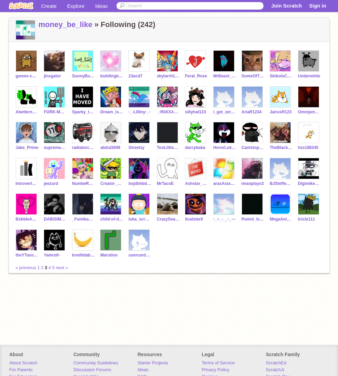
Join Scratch (286, 6)
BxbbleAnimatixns (27, 219)
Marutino (109, 255)
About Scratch (23, 362)
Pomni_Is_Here (253, 219)
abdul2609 (110, 147)
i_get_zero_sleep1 (224, 112)
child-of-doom (111, 219)
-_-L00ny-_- (139, 112)
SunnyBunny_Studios (83, 76)
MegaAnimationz (281, 219)
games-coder (27, 76)
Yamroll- (52, 255)
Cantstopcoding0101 (253, 147)
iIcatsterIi (194, 219)
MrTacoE (165, 183)
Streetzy (137, 147)
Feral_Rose (196, 76)
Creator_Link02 (111, 183)
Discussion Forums (92, 369)
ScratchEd (276, 362)
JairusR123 (281, 112)
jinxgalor (52, 76)
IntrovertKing (27, 183)
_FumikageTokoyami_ (83, 219)
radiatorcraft (83, 147)
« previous (27, 267)
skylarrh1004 (168, 76)
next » (62, 267)
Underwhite (309, 76)
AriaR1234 (252, 112)
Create (49, 6)
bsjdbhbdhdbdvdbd (140, 183)
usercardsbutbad (140, 255)
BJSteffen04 (281, 183)
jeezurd (51, 183)
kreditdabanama (83, 255)
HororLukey (224, 147)
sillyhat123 (195, 112)
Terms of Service (218, 362)
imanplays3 (253, 183)
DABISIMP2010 (55, 219)
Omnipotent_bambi (309, 112)
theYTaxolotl (27, 255)
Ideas (101, 6)
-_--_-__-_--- (224, 219)
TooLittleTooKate (168, 147)
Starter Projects (153, 362)
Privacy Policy (215, 369)
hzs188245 (308, 147)
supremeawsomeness (55, 147)
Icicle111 (306, 219)
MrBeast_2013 (224, 76)
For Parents (20, 369)
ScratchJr (275, 369)
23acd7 (136, 76)
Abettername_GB (27, 112)
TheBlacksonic (281, 147)
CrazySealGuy (168, 219)
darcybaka (195, 147)
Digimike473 (309, 183)
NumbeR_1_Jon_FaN (83, 183)
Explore (76, 6)
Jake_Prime (27, 147)
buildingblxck (111, 76)
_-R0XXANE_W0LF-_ (168, 112)
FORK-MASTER (55, 112)
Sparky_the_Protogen (83, 112)
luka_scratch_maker (140, 219)
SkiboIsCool (281, 76)
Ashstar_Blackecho (196, 183)
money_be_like (66, 24)
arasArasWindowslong (224, 183)
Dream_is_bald (111, 112)
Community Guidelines (95, 362)
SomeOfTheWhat (253, 76)
